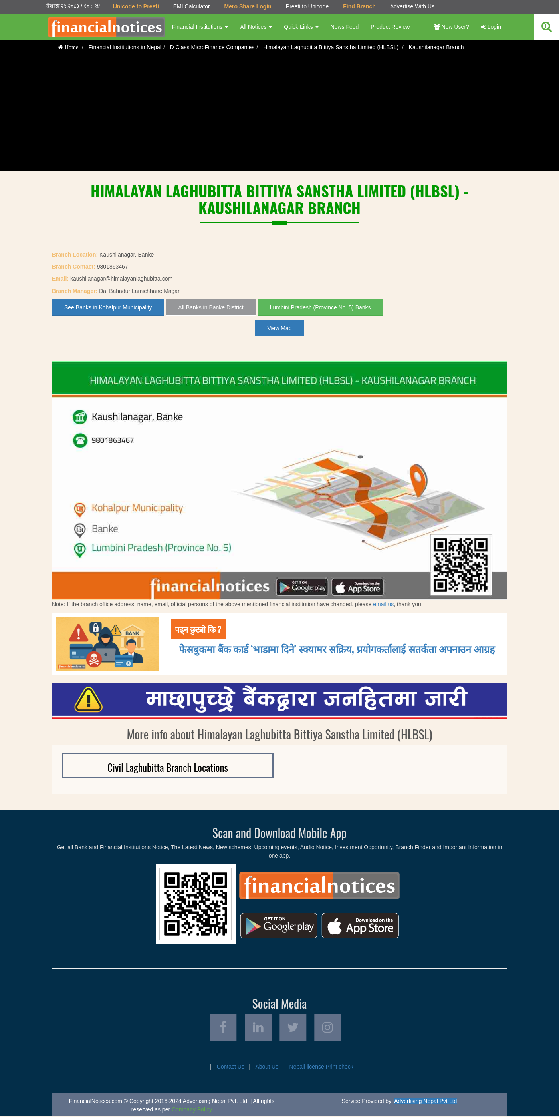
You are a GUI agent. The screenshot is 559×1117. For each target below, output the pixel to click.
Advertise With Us (412, 6)
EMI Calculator (191, 6)
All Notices (256, 27)
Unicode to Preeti (136, 6)
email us (383, 604)
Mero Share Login (247, 6)
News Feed (344, 27)
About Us (266, 1068)
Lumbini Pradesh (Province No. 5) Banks (320, 307)
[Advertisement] (279, 115)
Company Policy (192, 1110)
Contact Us (230, 1068)
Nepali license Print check (321, 1068)
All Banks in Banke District (210, 307)
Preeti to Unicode (306, 6)
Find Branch (359, 6)
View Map (279, 328)
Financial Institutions (200, 27)
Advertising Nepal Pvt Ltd (425, 1102)
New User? (451, 27)
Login (491, 27)
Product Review (390, 27)
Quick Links (301, 27)
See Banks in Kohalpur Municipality (108, 307)
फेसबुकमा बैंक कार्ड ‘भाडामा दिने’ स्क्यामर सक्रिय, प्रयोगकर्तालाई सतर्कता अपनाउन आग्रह (337, 648)
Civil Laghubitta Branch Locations (167, 767)
